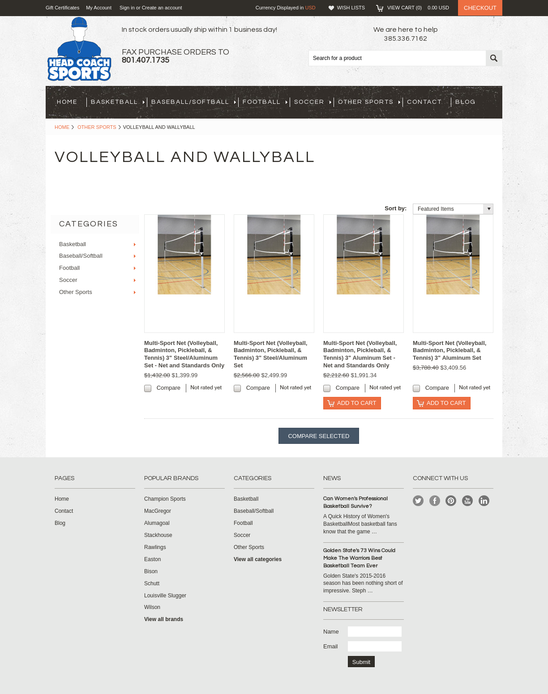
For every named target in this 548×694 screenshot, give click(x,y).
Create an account (162, 7)
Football (265, 102)
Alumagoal (157, 523)
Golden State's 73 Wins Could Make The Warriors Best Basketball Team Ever (359, 558)
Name (331, 631)
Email (330, 646)
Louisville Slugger (165, 595)
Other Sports (369, 102)
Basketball (118, 102)
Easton (152, 559)
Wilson (152, 607)
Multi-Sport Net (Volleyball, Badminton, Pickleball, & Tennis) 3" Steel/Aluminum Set (270, 354)
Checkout (480, 7)
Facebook (435, 501)
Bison (151, 571)
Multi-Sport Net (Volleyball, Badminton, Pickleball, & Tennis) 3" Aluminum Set (449, 351)
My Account (98, 7)
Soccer (312, 102)
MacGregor (157, 511)
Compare (168, 387)
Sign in (127, 7)
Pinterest (451, 501)
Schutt (151, 583)
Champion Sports (165, 499)
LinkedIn (484, 501)
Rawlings (155, 547)
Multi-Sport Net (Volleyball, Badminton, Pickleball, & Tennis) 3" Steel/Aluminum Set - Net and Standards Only (184, 354)
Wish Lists (351, 7)
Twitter (418, 501)
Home (62, 127)
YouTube (467, 501)
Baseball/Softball (193, 102)
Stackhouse (158, 535)
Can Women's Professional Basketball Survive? (355, 502)
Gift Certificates (62, 7)
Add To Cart (356, 403)
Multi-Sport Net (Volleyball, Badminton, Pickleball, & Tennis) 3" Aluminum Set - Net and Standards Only (360, 354)
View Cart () (418, 7)
